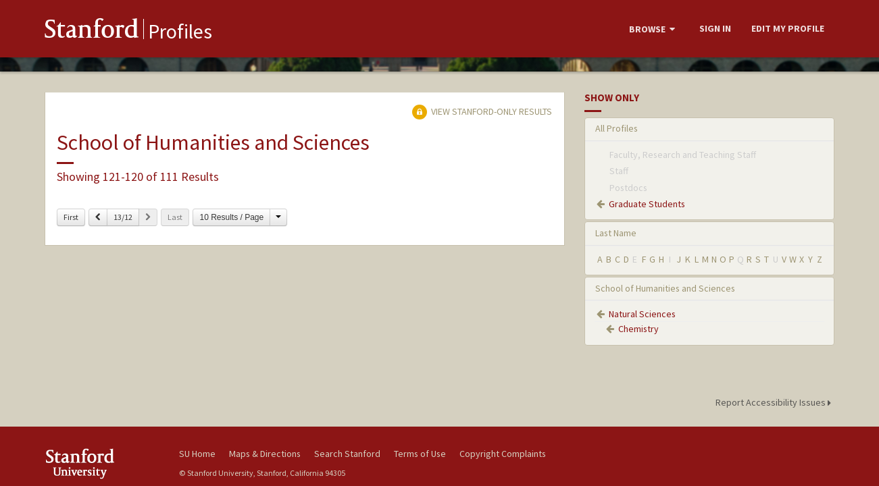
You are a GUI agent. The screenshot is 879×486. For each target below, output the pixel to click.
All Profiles (616, 128)
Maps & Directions (265, 454)
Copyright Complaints (502, 454)
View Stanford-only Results (481, 111)
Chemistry (638, 329)
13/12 (123, 217)
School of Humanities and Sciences (665, 288)
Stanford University (102, 463)
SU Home (197, 454)
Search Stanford (347, 454)
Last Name (615, 233)
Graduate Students (647, 204)
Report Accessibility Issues (775, 402)
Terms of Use (420, 454)
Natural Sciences (642, 314)
